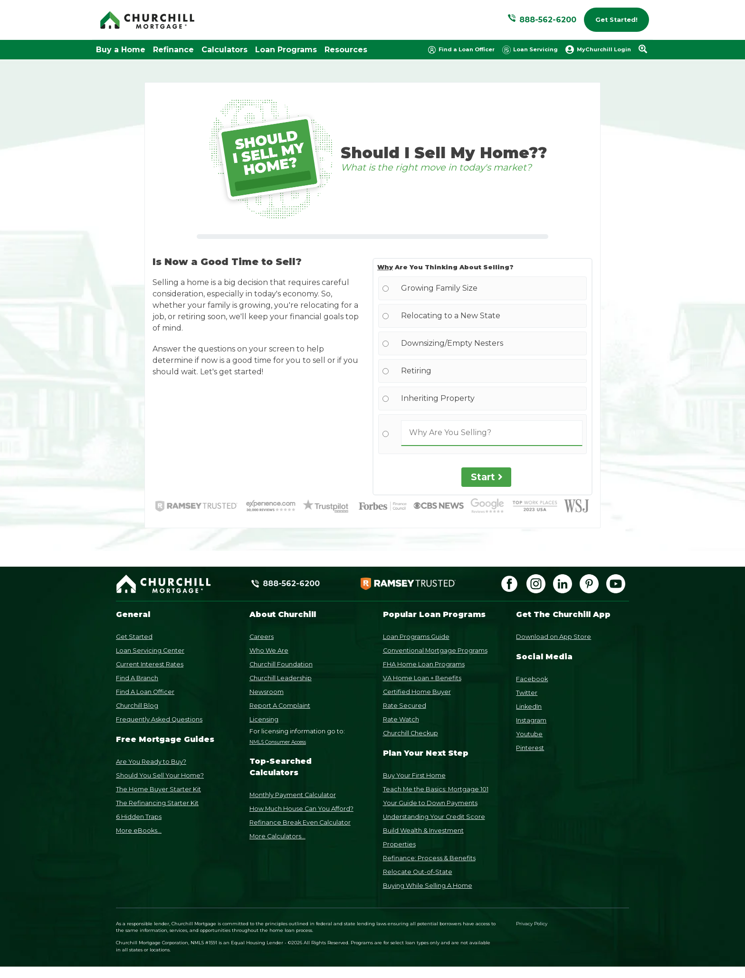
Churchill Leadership (280, 678)
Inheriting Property (438, 398)
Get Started (134, 636)
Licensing (263, 719)
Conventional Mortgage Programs (435, 650)
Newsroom (266, 691)
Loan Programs (286, 49)
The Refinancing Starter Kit (157, 803)
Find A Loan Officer (145, 691)
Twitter (526, 692)
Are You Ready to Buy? (151, 761)
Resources (346, 49)
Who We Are (268, 650)
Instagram (531, 720)
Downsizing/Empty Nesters (452, 343)
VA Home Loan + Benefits (422, 678)
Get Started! (616, 19)
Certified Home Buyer (417, 691)
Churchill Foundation (281, 664)
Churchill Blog (137, 705)
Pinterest (530, 747)
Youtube (529, 734)
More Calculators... (277, 836)
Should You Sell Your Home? (160, 775)
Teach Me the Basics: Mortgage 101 (435, 789)
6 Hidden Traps (139, 816)
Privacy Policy (531, 923)
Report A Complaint (279, 705)
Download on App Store (553, 636)
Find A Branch (137, 678)
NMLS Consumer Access (277, 742)
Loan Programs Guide (416, 636)
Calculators (224, 49)
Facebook (532, 679)
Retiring (416, 370)
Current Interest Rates (149, 664)
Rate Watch (401, 719)
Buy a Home (120, 49)
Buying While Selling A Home (427, 885)
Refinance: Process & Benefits (429, 858)
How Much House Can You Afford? (301, 808)
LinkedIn (529, 706)
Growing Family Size (439, 288)
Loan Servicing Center (150, 650)
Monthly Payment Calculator (292, 794)
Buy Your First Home (414, 775)
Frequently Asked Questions (159, 719)
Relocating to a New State (450, 315)
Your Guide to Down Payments (430, 803)
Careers (261, 636)
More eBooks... (139, 830)
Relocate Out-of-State (417, 871)
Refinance (173, 49)
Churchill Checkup (410, 733)
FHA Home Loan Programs (424, 664)
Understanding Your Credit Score (434, 816)
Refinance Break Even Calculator (300, 822)
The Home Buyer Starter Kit (158, 789)
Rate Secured (404, 705)
